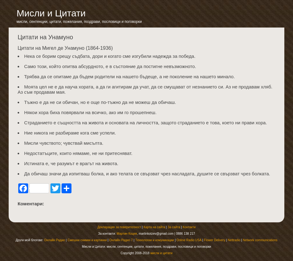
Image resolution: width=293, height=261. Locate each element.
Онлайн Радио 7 (121, 240)
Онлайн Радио (54, 240)
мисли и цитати (161, 253)
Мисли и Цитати (50, 13)
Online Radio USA (188, 240)
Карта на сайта (154, 227)
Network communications (260, 240)
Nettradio (234, 240)
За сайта (174, 227)
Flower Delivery (214, 240)
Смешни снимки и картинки (87, 240)
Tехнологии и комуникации (154, 240)
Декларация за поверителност (119, 227)
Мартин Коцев (127, 233)
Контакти (189, 227)
